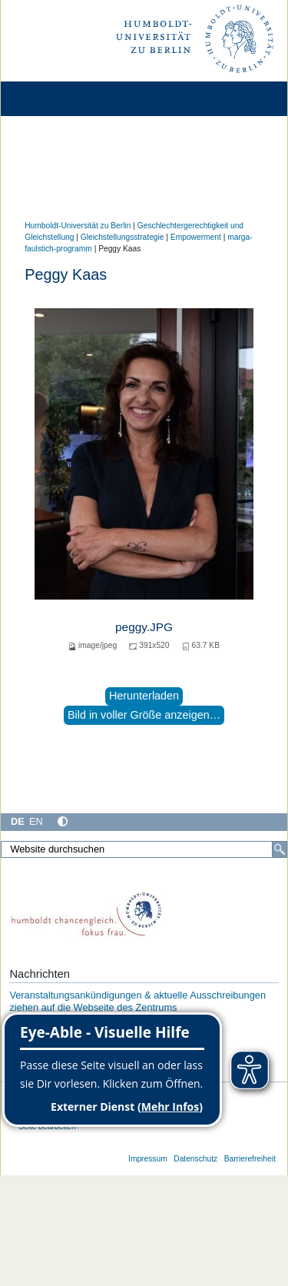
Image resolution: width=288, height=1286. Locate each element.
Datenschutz (195, 1159)
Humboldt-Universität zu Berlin (78, 225)
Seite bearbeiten (47, 1126)
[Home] (55, 98)
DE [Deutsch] (18, 821)
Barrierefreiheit (250, 1159)
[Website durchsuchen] (144, 849)
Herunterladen (144, 696)
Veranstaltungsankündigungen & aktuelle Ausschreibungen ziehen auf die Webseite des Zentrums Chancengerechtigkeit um (137, 1007)
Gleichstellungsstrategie (122, 237)
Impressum (147, 1159)
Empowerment (195, 237)
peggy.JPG (144, 626)
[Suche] (279, 849)
